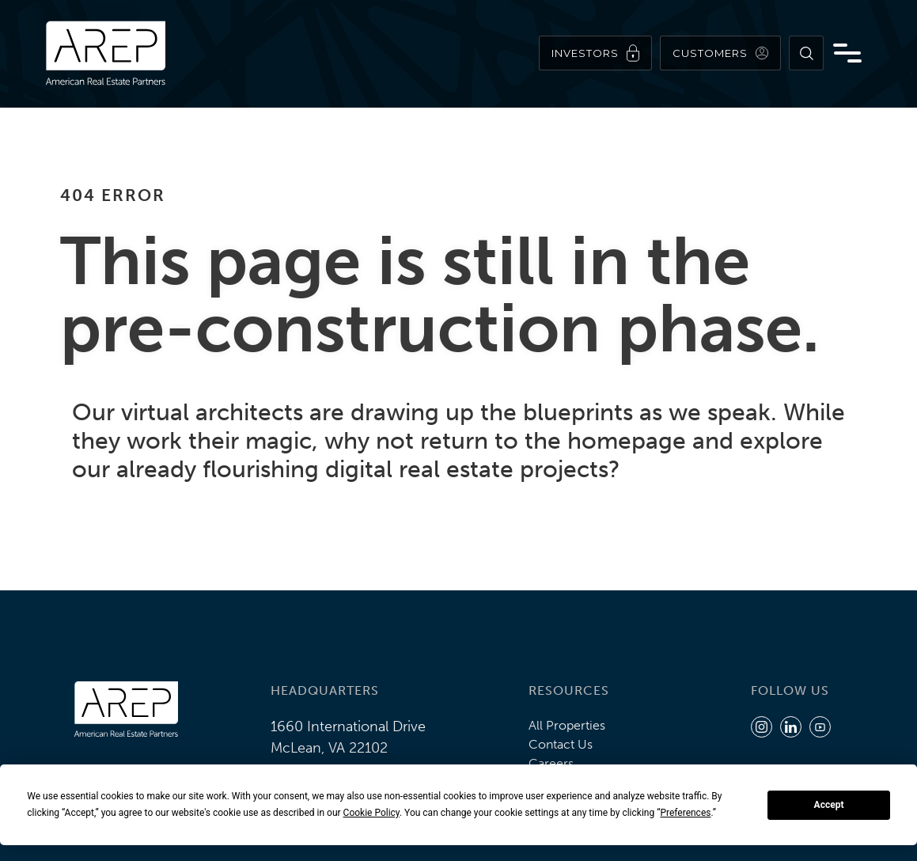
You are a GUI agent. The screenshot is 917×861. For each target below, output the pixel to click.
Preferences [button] (685, 812)
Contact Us (561, 744)
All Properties (567, 725)
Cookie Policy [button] (371, 812)
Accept (829, 804)
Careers (551, 763)
